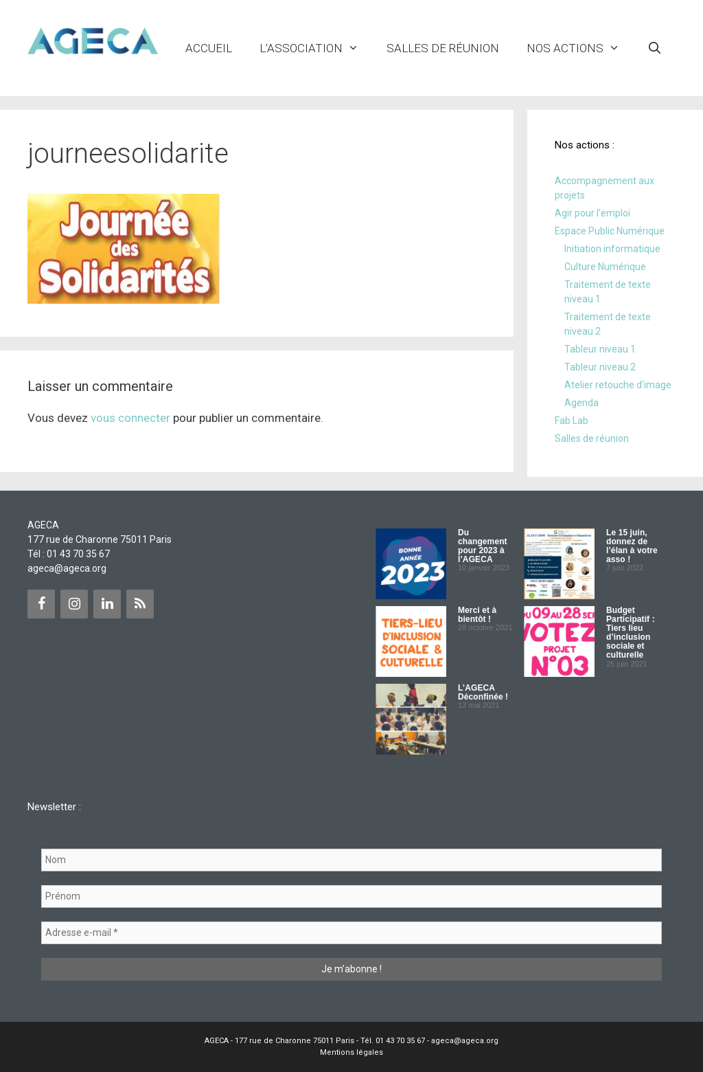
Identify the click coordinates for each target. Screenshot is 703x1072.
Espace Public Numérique (610, 230)
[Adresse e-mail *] (351, 933)
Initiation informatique (612, 248)
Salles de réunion (443, 48)
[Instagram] (74, 604)
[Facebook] (41, 604)
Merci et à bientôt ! (477, 614)
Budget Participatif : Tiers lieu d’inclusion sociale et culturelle (630, 632)
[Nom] (351, 860)
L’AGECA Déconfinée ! (483, 692)
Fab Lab (571, 420)
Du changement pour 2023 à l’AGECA (482, 546)
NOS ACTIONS (580, 48)
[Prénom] (351, 896)
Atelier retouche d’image (617, 384)
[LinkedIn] (107, 604)
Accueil (208, 48)
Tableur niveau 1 (600, 349)
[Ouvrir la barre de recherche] (654, 48)
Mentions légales (351, 1052)
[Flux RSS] (140, 604)
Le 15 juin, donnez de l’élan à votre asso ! (632, 546)
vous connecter (130, 418)
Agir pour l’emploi (592, 213)
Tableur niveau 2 (600, 366)
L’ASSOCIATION (316, 48)
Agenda (581, 402)
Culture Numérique (605, 266)
